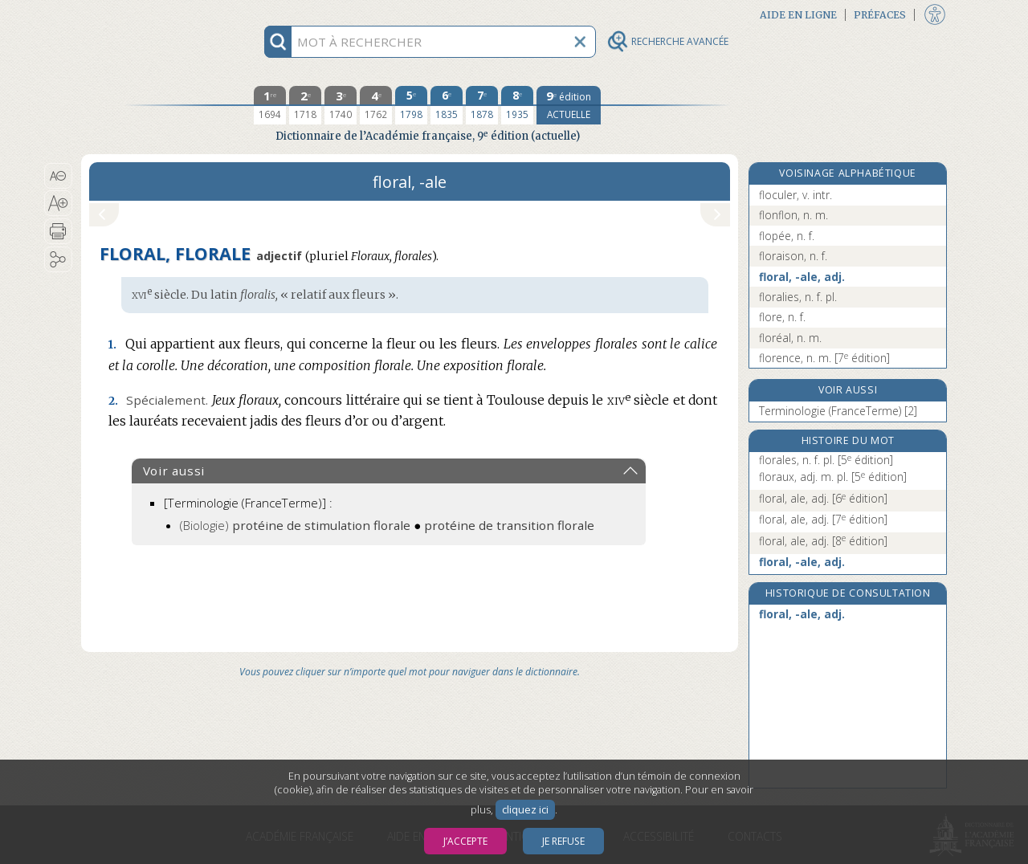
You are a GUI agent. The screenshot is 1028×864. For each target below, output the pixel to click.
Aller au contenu (143, 14)
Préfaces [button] (880, 15)
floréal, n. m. (790, 337)
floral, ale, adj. (823, 498)
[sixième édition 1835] (446, 105)
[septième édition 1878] (482, 105)
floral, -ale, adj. (802, 276)
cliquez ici (525, 810)
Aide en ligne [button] (798, 15)
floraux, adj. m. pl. (833, 476)
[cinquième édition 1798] (411, 105)
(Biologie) (295, 525)
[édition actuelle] (568, 105)
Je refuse (563, 841)
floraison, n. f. (793, 255)
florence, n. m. (824, 357)
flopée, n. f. (786, 235)
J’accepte (465, 841)
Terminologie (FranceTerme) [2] (838, 410)
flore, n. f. (782, 316)
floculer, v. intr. (795, 194)
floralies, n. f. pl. (798, 296)
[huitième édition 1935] (517, 105)
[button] (58, 176)
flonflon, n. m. (793, 214)
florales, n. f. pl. (826, 459)
